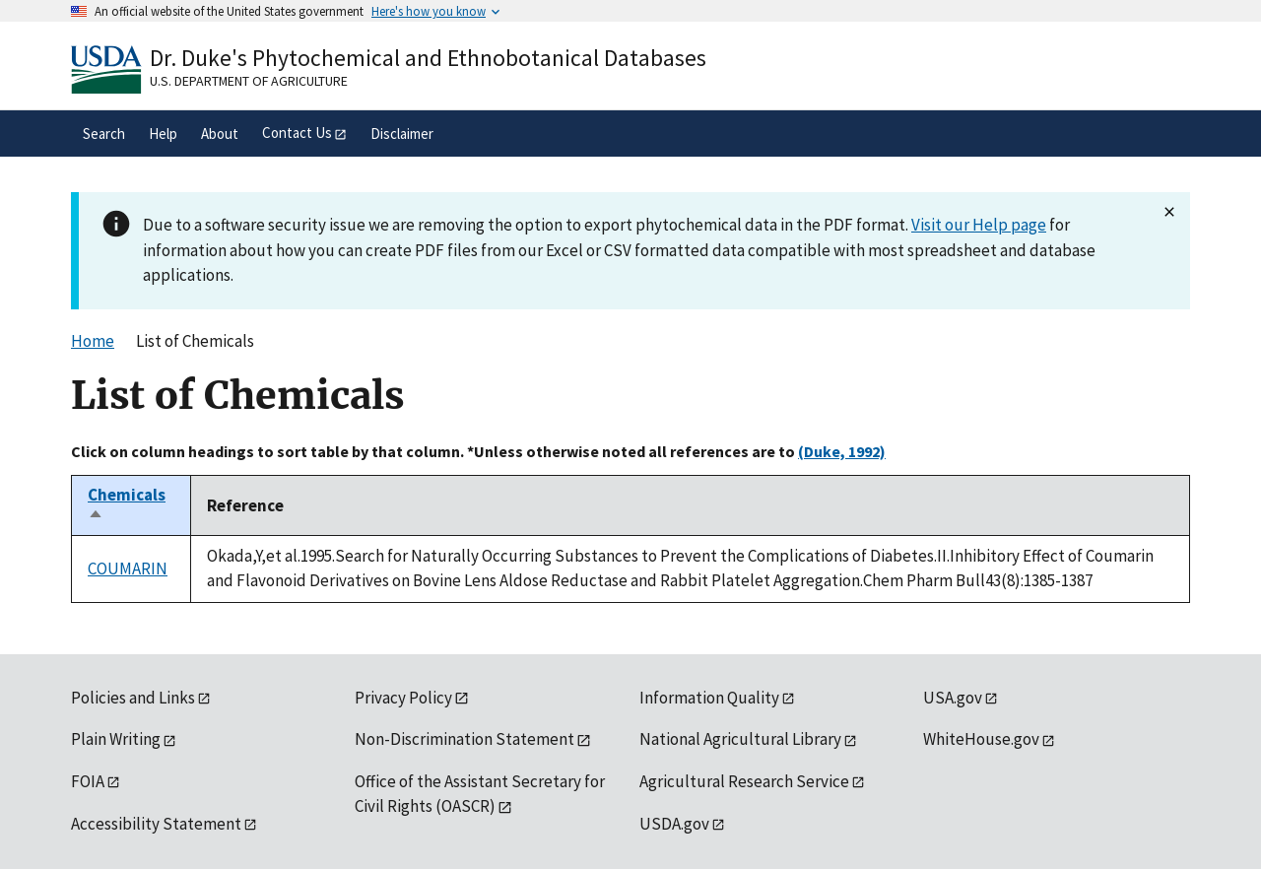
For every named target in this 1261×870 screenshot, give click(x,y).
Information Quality (709, 697)
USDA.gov (674, 824)
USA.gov (952, 697)
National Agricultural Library (740, 739)
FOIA (87, 781)
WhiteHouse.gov (981, 739)
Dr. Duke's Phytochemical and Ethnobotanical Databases (428, 57)
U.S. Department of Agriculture (249, 81)
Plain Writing (116, 739)
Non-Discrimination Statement (464, 739)
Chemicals (127, 505)
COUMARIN (127, 568)
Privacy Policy (403, 697)
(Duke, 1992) (842, 451)
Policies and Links (133, 697)
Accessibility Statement (156, 824)
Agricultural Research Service (744, 781)
